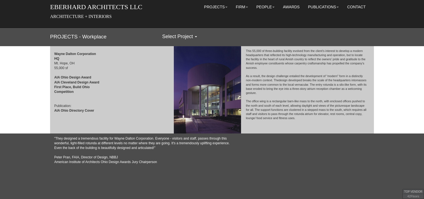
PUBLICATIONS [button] (323, 7)
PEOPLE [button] (265, 7)
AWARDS (291, 7)
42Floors (413, 196)
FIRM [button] (242, 7)
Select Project (179, 36)
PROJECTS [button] (215, 7)
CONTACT (356, 7)
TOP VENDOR (413, 191)
